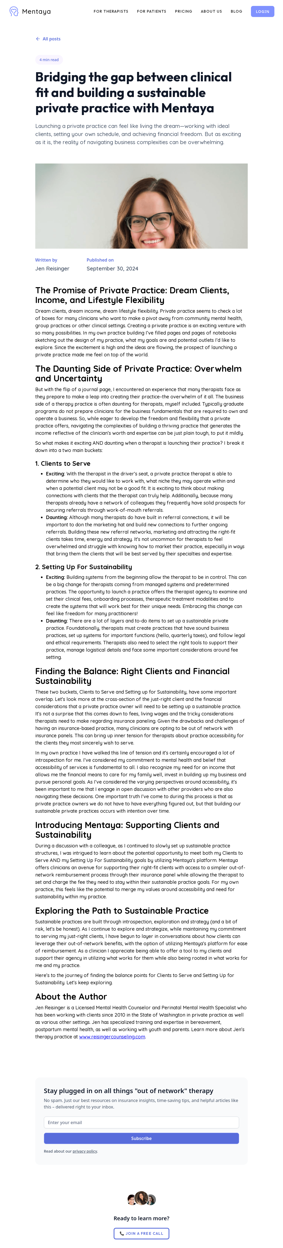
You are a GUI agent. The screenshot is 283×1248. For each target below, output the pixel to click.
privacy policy (85, 1151)
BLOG (236, 11)
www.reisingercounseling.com (112, 1037)
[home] (30, 11)
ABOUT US (211, 11)
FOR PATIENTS (151, 11)
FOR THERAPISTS (111, 11)
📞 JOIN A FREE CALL (141, 1233)
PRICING (183, 11)
